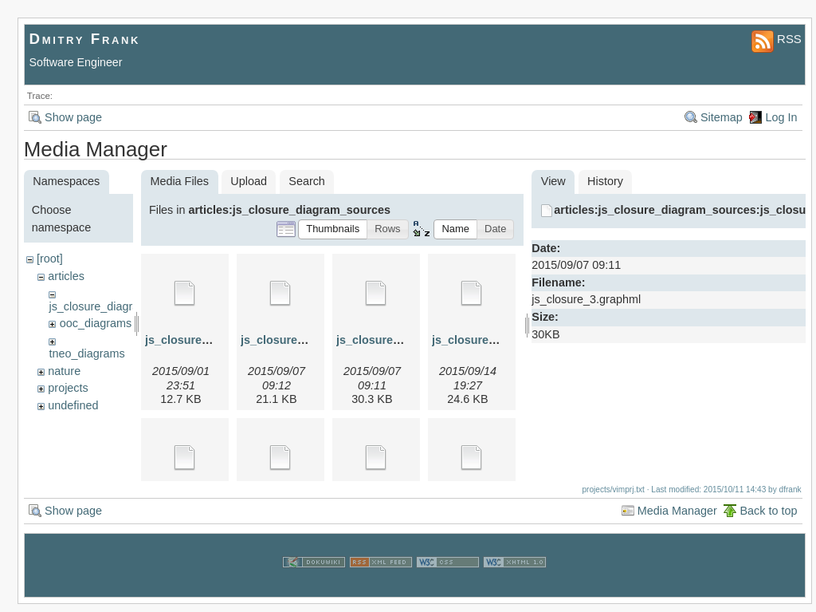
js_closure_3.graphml (395, 340)
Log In (781, 117)
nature (64, 371)
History (605, 181)
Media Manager (677, 518)
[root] (50, 258)
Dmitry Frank (85, 38)
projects (68, 387)
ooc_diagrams (95, 323)
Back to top (768, 518)
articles (66, 276)
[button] (332, 229)
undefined (73, 405)
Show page (73, 117)
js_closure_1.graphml (204, 340)
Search (306, 181)
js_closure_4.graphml (491, 340)
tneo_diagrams (86, 353)
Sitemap (721, 117)
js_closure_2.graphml (300, 340)
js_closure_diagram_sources (121, 306)
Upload (248, 181)
